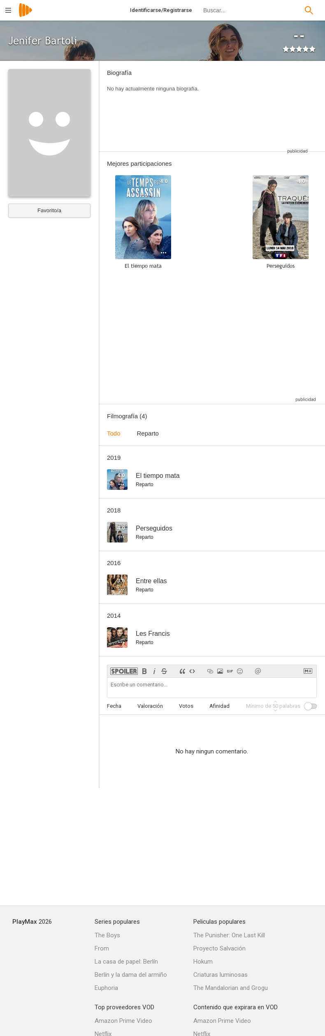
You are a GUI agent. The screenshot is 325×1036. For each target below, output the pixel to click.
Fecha (114, 706)
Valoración (150, 706)
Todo (114, 433)
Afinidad (219, 706)
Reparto (148, 433)
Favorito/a (49, 210)
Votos (186, 706)
